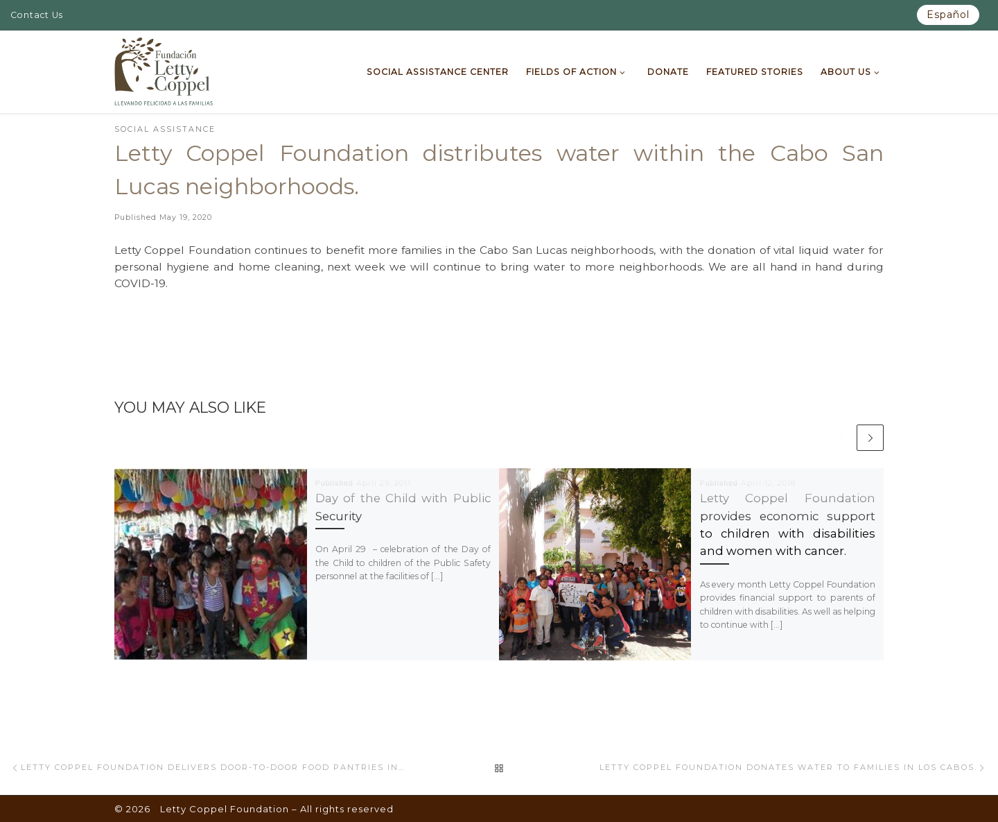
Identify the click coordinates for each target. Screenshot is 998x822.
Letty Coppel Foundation (224, 808)
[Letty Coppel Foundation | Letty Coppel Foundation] (163, 70)
